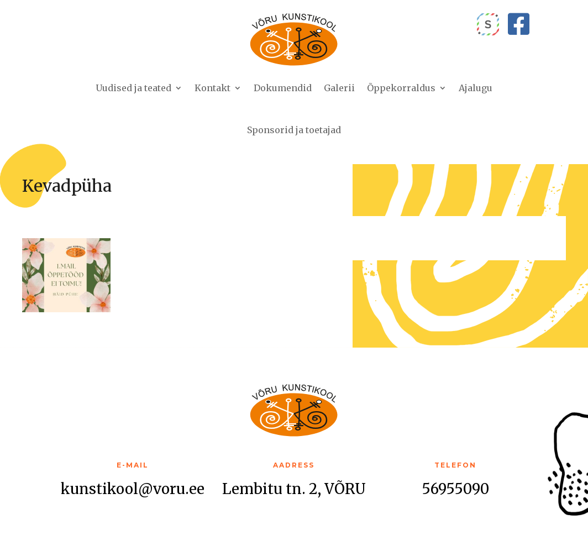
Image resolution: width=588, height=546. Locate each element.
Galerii (339, 87)
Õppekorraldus (401, 87)
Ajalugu (475, 87)
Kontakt (212, 87)
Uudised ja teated (133, 87)
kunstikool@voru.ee (132, 489)
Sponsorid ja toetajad (294, 129)
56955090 (455, 489)
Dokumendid (283, 87)
